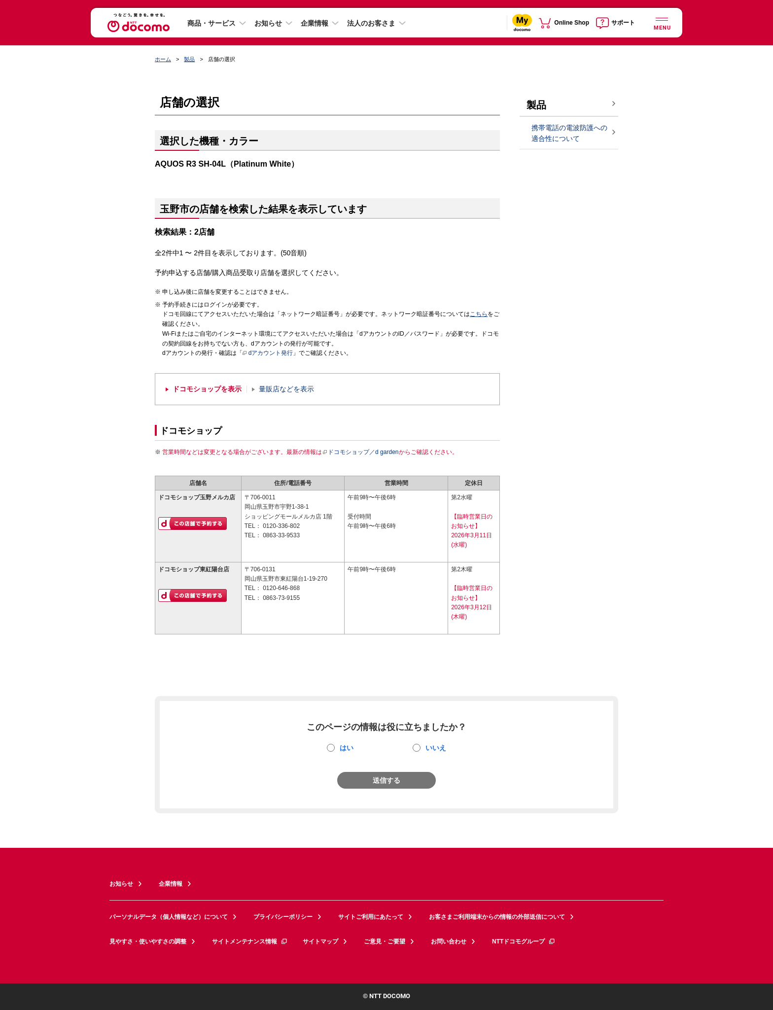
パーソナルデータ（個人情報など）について (168, 916)
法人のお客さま (371, 23)
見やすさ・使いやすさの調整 (147, 941)
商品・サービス (211, 23)
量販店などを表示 (286, 389)
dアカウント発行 (268, 353)
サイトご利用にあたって (370, 916)
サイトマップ (320, 941)
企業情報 (314, 23)
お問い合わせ (448, 941)
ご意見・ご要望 (384, 941)
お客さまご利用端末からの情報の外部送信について (497, 916)
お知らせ (268, 23)
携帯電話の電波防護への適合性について (569, 133)
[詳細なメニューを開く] (661, 22)
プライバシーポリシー (283, 916)
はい (346, 748)
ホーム (163, 59)
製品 (189, 59)
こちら (479, 314)
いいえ (435, 748)
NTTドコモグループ (524, 941)
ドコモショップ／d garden (360, 452)
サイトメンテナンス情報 (250, 941)
